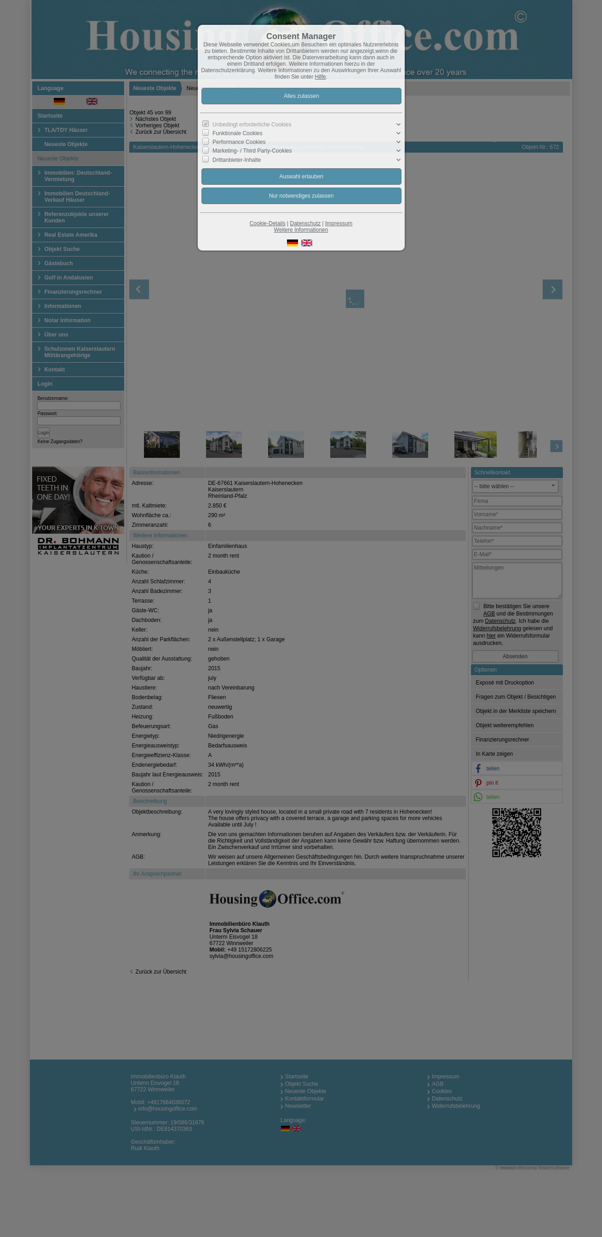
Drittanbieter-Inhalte (236, 159)
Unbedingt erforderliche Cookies (251, 124)
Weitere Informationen (301, 230)
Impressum (338, 223)
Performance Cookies (238, 142)
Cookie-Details (268, 223)
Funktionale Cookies (237, 133)
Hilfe (320, 77)
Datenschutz (305, 223)
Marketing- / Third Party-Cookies (252, 151)
